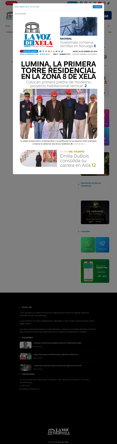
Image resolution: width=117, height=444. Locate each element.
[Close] (97, 6)
